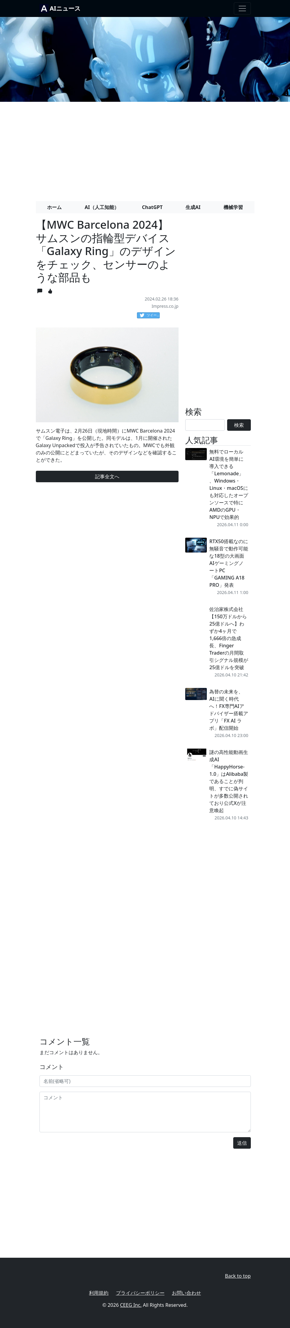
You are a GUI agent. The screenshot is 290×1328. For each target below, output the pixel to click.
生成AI (193, 207)
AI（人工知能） (102, 207)
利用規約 (98, 1293)
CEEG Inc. (131, 1305)
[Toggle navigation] (242, 8)
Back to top (238, 1276)
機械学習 (233, 207)
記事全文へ (107, 476)
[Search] (205, 425)
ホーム (54, 207)
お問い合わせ (186, 1293)
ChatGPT (152, 207)
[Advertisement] (145, 149)
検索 (239, 425)
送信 (242, 1143)
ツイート (150, 315)
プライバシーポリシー (140, 1293)
